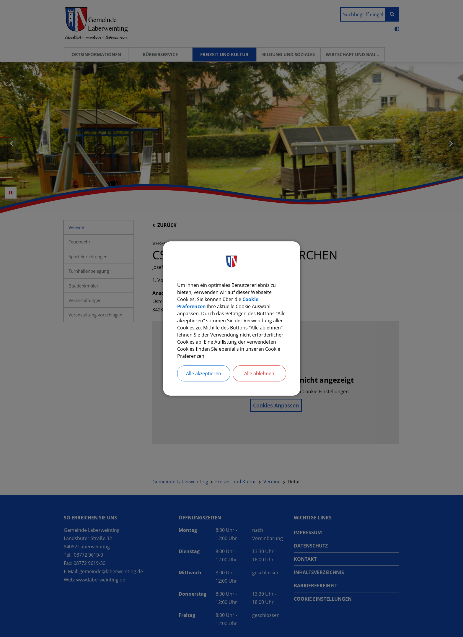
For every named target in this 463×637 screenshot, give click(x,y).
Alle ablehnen (259, 373)
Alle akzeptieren (203, 373)
